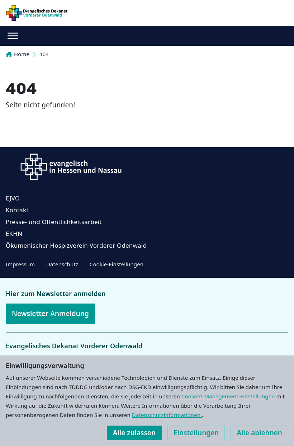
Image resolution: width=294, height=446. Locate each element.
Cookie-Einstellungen (116, 264)
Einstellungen (196, 432)
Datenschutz (62, 264)
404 (44, 54)
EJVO (13, 198)
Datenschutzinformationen (167, 414)
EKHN (14, 233)
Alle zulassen (134, 432)
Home (17, 54)
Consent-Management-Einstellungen (228, 396)
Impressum (20, 264)
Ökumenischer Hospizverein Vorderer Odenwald (76, 245)
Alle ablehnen (259, 432)
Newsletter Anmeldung (50, 313)
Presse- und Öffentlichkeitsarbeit (54, 222)
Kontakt (17, 210)
